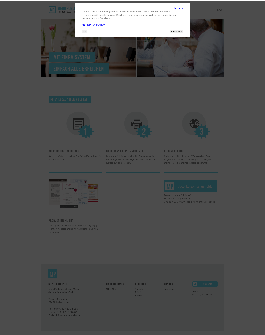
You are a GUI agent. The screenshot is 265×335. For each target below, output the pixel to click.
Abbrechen (176, 31)
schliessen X (177, 8)
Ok (84, 31)
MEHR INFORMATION (93, 24)
